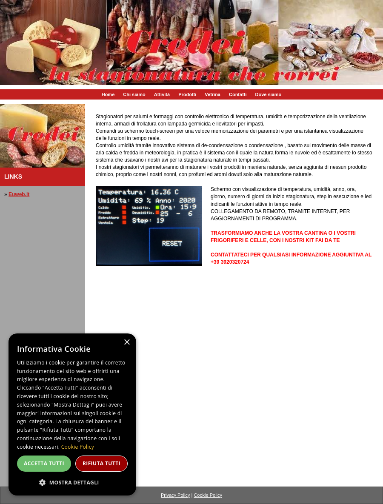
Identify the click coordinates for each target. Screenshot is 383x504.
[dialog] (72, 414)
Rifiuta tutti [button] (101, 463)
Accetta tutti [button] (44, 463)
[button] (72, 482)
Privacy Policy (175, 495)
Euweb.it (19, 194)
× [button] (126, 342)
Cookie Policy (208, 495)
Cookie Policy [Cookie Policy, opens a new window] (77, 446)
